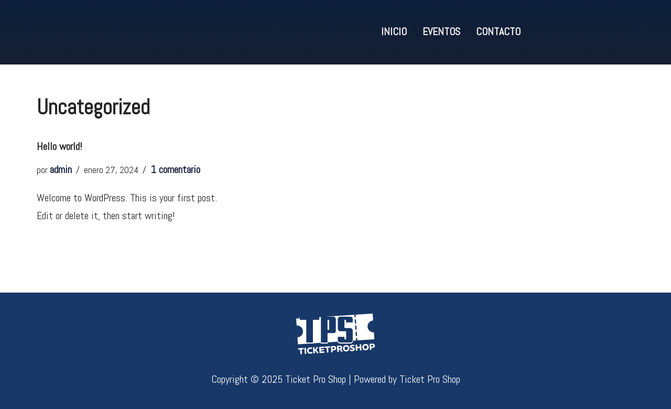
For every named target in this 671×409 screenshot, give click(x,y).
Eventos (441, 31)
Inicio (394, 31)
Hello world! (59, 146)
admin (61, 169)
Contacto (498, 31)
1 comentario (175, 169)
